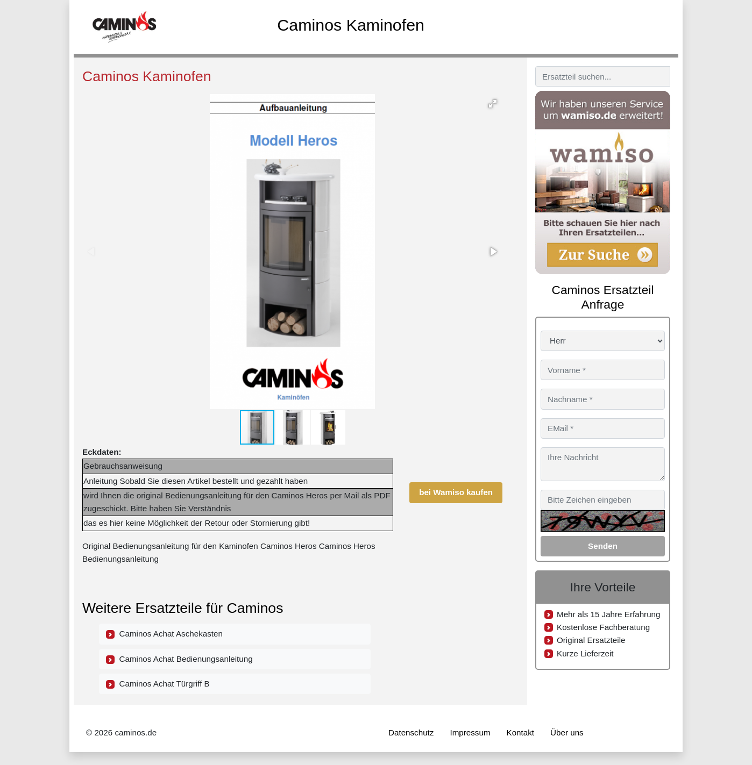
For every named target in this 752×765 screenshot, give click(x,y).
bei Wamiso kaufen (456, 492)
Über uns (567, 732)
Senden (603, 545)
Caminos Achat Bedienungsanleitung (179, 659)
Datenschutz (411, 732)
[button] (492, 103)
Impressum (470, 732)
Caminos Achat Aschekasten (164, 634)
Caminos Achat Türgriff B (158, 684)
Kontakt (521, 732)
